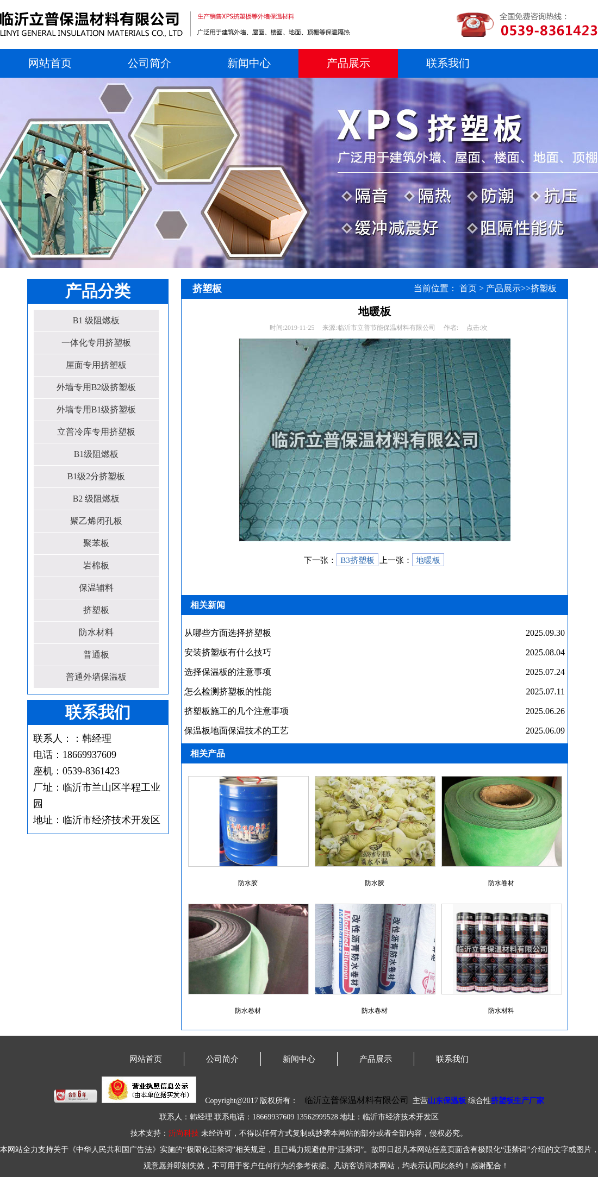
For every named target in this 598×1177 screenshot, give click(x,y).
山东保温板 (447, 1101)
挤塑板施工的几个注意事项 (236, 711)
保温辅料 (96, 587)
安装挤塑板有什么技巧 (227, 652)
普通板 (96, 654)
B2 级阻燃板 (96, 498)
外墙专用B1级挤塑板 (96, 409)
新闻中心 (249, 63)
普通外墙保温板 (96, 676)
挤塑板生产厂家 (517, 1101)
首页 (468, 288)
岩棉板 (96, 565)
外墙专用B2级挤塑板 (96, 387)
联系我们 (448, 63)
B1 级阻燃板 (96, 320)
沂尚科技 (184, 1133)
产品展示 (348, 63)
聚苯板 (96, 543)
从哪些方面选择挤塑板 (227, 632)
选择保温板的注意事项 (227, 672)
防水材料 (96, 632)
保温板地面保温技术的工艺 (236, 730)
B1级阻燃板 (96, 454)
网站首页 (50, 63)
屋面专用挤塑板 (96, 365)
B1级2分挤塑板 (96, 476)
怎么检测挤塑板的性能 (227, 691)
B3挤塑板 (357, 560)
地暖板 (428, 560)
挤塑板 (96, 610)
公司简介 (149, 63)
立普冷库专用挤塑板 (96, 431)
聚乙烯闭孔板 (96, 520)
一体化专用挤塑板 (96, 342)
